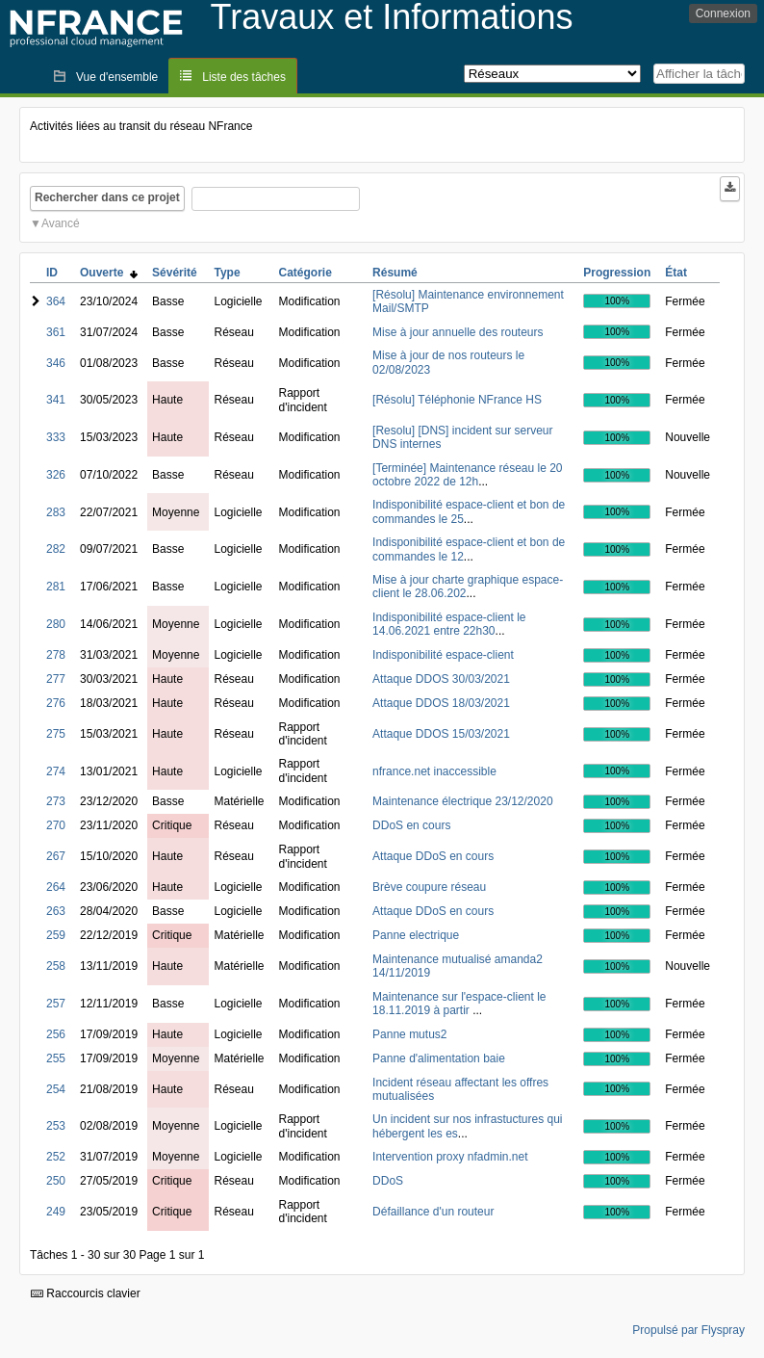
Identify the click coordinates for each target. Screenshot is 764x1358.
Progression (616, 272)
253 (55, 1126)
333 (55, 437)
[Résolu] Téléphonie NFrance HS (457, 399)
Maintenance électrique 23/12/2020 (462, 801)
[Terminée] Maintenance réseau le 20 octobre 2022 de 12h (467, 474)
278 (55, 655)
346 (55, 363)
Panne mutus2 (409, 1034)
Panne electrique (415, 935)
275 (55, 734)
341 (55, 399)
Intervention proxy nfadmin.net (449, 1156)
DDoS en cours (411, 825)
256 (55, 1034)
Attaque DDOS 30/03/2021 (441, 679)
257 (55, 1003)
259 (55, 935)
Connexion (723, 13)
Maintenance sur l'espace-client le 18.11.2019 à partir (459, 1003)
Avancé (60, 223)
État (676, 272)
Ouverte (109, 272)
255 (55, 1058)
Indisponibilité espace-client (443, 655)
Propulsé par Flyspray (688, 1330)
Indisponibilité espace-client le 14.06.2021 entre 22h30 (448, 624)
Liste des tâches (244, 77)
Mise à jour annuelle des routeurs (457, 332)
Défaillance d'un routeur (433, 1211)
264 (55, 887)
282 (55, 549)
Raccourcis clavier (85, 1293)
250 (55, 1181)
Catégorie (305, 272)
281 (55, 586)
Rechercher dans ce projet (107, 197)
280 (55, 624)
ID (52, 272)
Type (227, 272)
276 (55, 703)
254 (55, 1089)
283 (55, 512)
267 (55, 856)
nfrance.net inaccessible (434, 771)
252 (55, 1156)
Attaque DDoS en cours (433, 856)
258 (55, 966)
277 (55, 679)
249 (55, 1211)
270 (55, 825)
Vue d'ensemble (117, 77)
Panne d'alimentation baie (438, 1058)
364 (55, 301)
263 (55, 911)
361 (55, 332)
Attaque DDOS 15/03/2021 (441, 734)
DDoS (387, 1181)
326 (55, 475)
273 (55, 801)
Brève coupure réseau (429, 887)
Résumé (395, 272)
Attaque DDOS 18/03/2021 (441, 703)
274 (55, 771)
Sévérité (174, 272)
